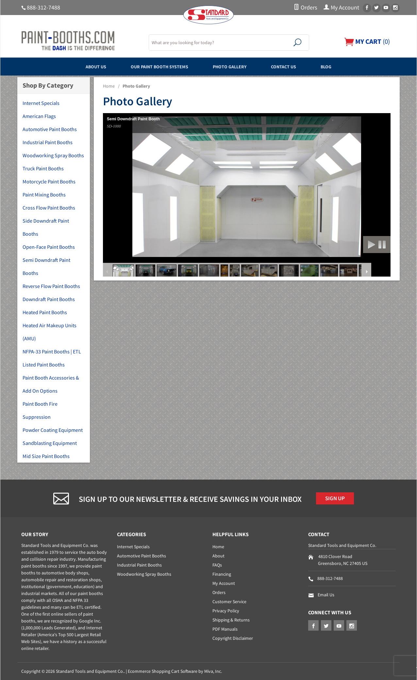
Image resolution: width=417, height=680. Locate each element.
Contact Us (294, 66)
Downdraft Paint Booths (49, 299)
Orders (305, 7)
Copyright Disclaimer (232, 638)
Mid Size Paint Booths (46, 456)
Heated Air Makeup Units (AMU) (49, 332)
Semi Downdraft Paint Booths (46, 266)
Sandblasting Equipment (50, 443)
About (218, 556)
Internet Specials (41, 103)
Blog (344, 66)
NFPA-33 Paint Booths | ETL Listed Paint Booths (52, 358)
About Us (79, 66)
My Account (341, 7)
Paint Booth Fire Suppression (40, 410)
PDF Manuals (225, 629)
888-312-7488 (43, 7)
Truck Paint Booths (43, 168)
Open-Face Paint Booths (49, 247)
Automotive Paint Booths (50, 129)
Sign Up (336, 498)
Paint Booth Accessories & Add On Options (51, 384)
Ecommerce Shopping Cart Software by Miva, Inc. (175, 671)
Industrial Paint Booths (48, 142)
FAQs (217, 565)
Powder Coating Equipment (53, 430)
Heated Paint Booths (45, 312)
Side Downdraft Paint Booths (46, 227)
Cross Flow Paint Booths (49, 207)
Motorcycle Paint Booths (49, 181)
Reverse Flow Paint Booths (51, 286)
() (365, 41)
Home (109, 86)
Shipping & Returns (231, 620)
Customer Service (229, 601)
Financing (221, 574)
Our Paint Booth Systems (152, 66)
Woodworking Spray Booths (53, 155)
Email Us (326, 595)
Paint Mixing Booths (44, 194)
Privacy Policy (225, 611)
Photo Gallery (233, 66)
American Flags (39, 116)
